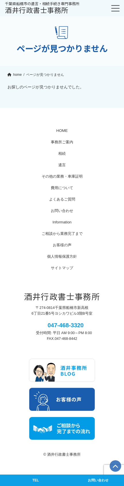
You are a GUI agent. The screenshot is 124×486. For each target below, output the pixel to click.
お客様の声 (62, 245)
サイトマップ (62, 268)
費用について (62, 188)
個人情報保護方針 (62, 256)
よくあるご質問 (62, 199)
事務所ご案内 (62, 142)
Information (62, 222)
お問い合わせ (62, 211)
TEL (35, 480)
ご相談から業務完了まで (62, 233)
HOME (62, 130)
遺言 (62, 165)
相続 (62, 153)
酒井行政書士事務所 (42, 8)
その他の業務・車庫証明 (62, 176)
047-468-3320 (66, 325)
